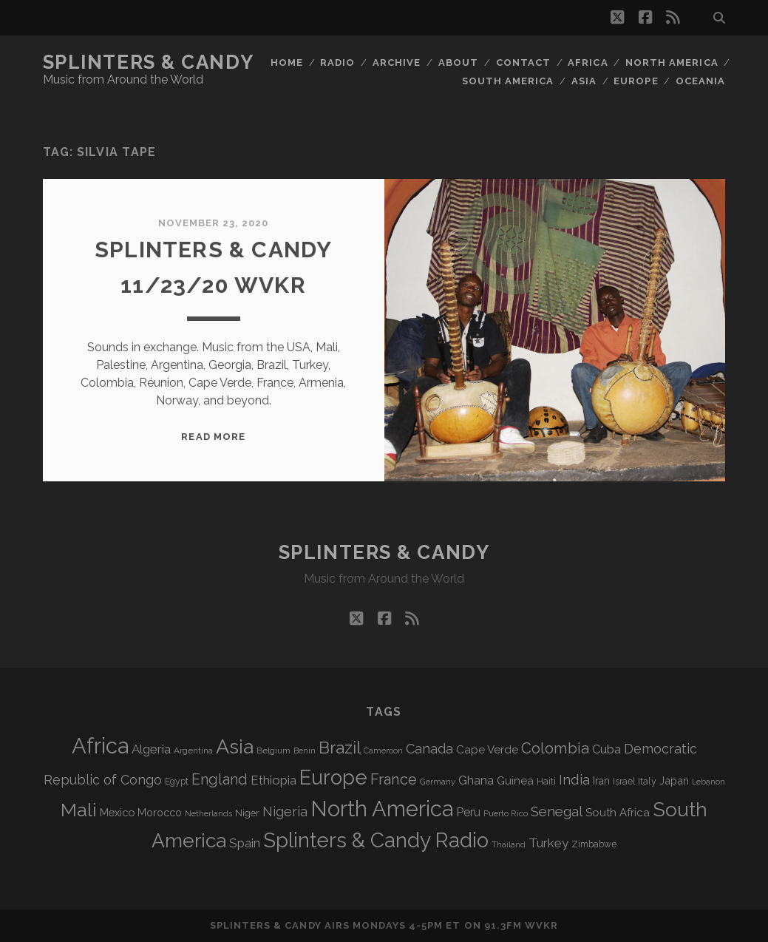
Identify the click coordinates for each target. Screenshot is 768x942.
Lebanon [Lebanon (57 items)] (708, 781)
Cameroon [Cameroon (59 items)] (383, 751)
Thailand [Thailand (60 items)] (509, 844)
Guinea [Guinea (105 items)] (515, 780)
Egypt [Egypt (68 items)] (176, 781)
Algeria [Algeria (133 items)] (151, 749)
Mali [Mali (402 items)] (79, 810)
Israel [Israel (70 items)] (624, 781)
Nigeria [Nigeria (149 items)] (284, 811)
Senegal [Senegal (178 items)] (556, 811)
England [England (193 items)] (219, 779)
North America (671, 62)
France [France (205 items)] (393, 779)
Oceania (700, 81)
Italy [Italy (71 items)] (647, 781)
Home (287, 62)
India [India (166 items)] (574, 779)
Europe (636, 81)
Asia (584, 81)
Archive (397, 62)
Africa (588, 62)
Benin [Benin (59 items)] (304, 751)
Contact (523, 62)
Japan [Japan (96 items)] (674, 780)
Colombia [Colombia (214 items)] (555, 748)
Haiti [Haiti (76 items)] (546, 781)
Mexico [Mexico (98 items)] (117, 812)
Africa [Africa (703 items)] (100, 746)
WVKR (541, 925)
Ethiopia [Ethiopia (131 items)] (273, 780)
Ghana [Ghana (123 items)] (476, 780)
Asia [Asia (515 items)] (235, 746)
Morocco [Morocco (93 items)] (159, 813)
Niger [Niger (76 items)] (247, 813)
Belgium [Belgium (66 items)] (273, 750)
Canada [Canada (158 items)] (429, 748)
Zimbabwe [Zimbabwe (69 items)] (593, 844)
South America (508, 81)
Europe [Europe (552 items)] (333, 777)
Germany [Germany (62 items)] (437, 781)
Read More (213, 436)
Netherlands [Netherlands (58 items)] (208, 814)
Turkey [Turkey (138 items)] (548, 843)
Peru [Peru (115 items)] (468, 812)
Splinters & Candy (148, 62)
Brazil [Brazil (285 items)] (340, 747)
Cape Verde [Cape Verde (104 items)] (487, 749)
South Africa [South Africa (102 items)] (617, 812)
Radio (337, 62)
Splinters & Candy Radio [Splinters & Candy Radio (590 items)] (376, 840)
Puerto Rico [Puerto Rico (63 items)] (505, 813)
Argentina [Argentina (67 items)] (193, 750)
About (458, 62)
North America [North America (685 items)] (381, 808)
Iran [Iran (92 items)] (601, 781)
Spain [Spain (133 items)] (244, 843)
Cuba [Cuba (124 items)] (606, 749)
